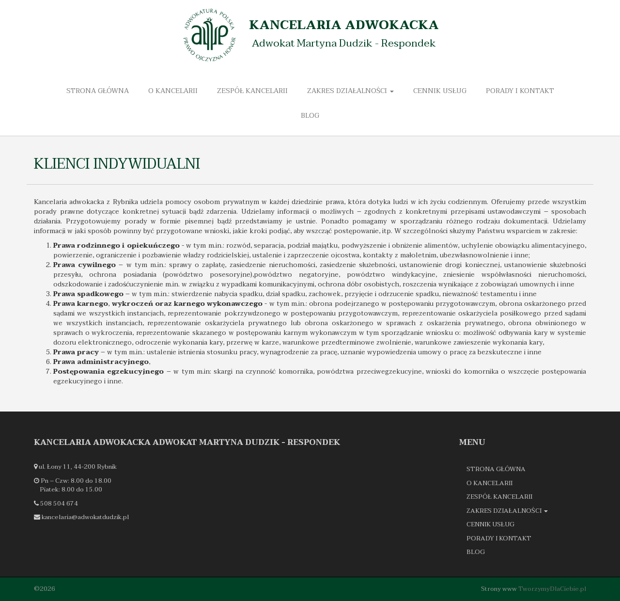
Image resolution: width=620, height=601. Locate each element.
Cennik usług (439, 90)
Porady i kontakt (520, 90)
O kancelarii (173, 90)
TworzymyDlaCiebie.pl (552, 589)
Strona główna (97, 90)
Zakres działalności (350, 90)
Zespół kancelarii (252, 90)
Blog (310, 115)
